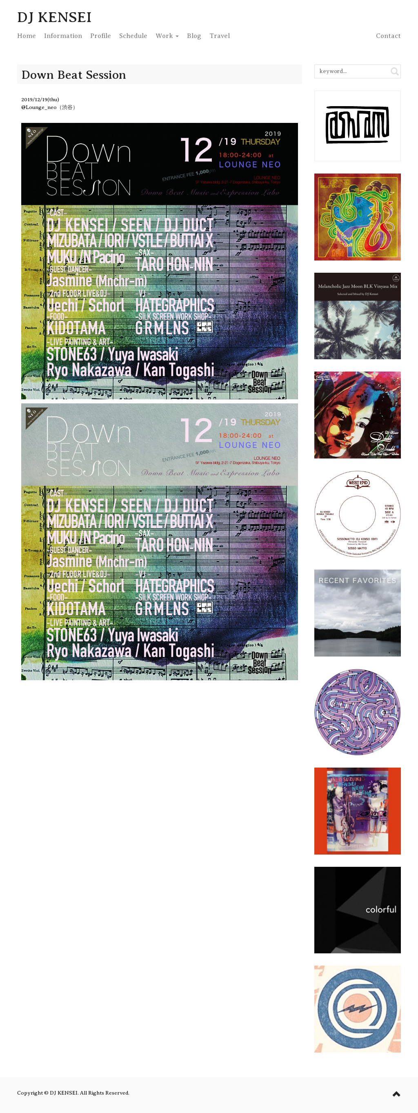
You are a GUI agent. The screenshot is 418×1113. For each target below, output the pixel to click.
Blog (194, 36)
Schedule (133, 36)
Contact (388, 36)
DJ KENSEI (54, 17)
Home (26, 36)
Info (63, 36)
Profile (100, 36)
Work (167, 36)
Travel (219, 36)
